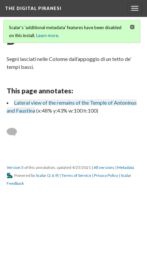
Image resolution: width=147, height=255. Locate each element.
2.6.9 (52, 175)
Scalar (41, 175)
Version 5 (15, 167)
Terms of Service (76, 175)
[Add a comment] (15, 132)
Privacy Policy (106, 175)
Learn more (47, 35)
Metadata (125, 167)
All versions (104, 167)
